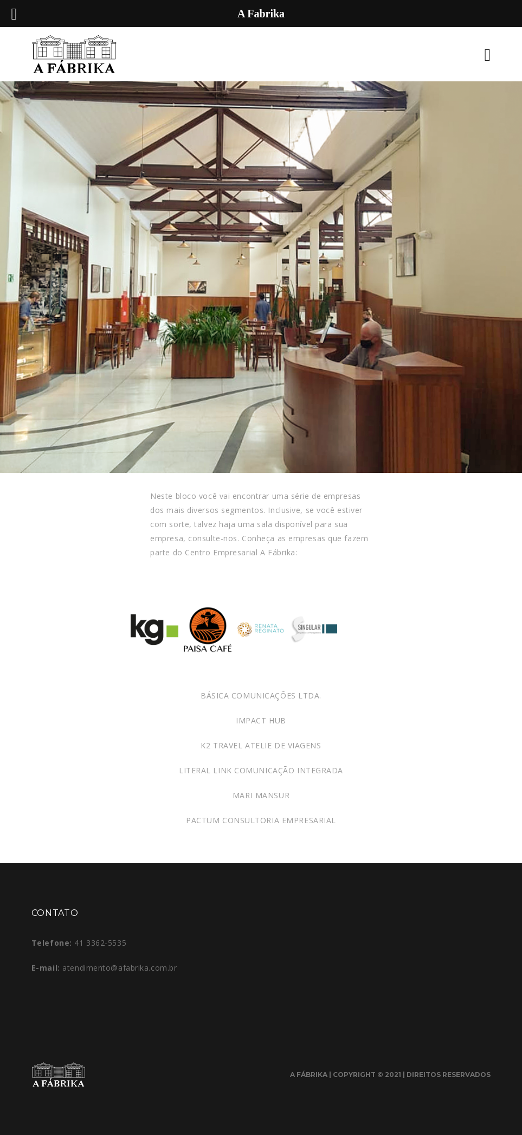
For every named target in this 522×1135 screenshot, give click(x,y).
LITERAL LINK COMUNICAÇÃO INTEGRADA (261, 770)
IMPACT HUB (261, 720)
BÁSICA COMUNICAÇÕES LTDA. (261, 695)
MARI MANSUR (261, 795)
